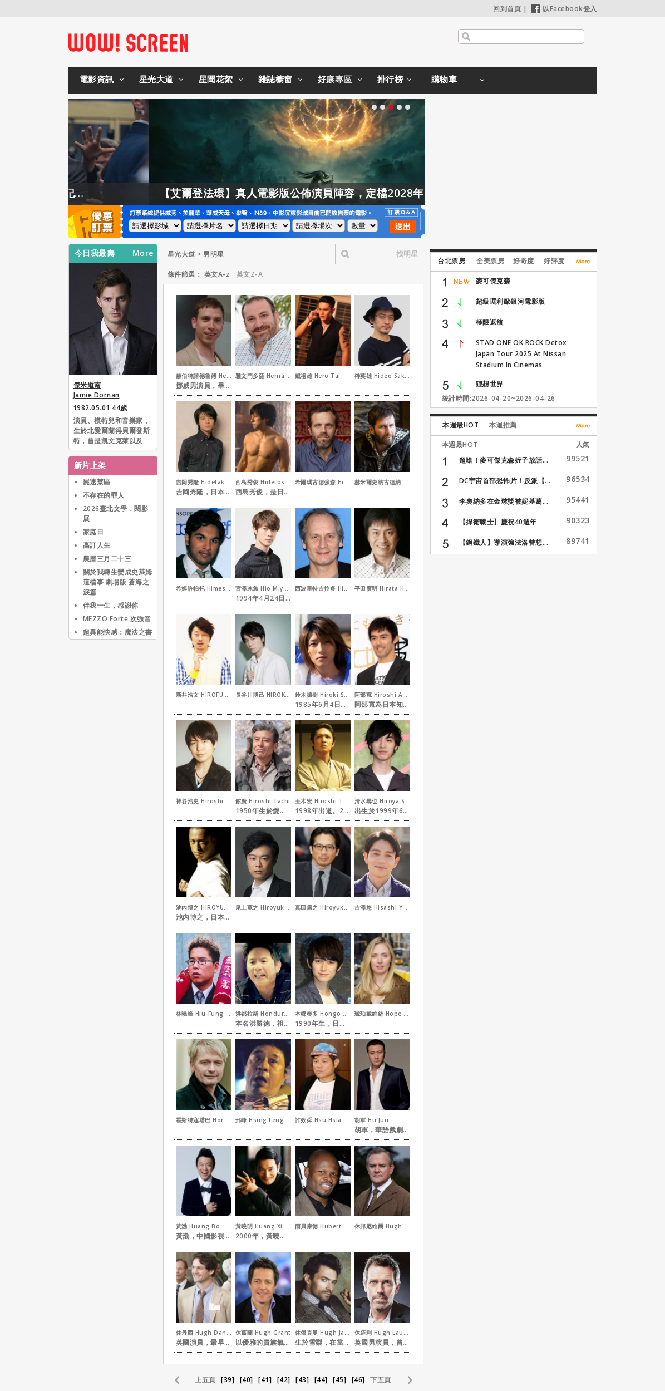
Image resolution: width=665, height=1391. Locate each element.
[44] (321, 1379)
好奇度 (523, 261)
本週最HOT (460, 425)
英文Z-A (250, 274)
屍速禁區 (97, 481)
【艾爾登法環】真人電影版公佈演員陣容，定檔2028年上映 (351, 193)
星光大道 (156, 79)
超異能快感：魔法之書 (117, 632)
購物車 (444, 79)
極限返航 (490, 322)
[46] (358, 1379)
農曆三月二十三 (107, 558)
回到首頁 (507, 8)
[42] (283, 1379)
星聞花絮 (216, 79)
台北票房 (451, 261)
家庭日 (93, 532)
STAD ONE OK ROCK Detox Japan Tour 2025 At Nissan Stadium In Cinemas (521, 354)
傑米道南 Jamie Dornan (96, 390)
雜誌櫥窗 (275, 79)
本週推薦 (503, 425)
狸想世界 (490, 384)
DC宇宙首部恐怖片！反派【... (505, 480)
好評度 (554, 261)
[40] (246, 1379)
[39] (227, 1379)
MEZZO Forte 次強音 (117, 618)
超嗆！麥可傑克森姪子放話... (504, 460)
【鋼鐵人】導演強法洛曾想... (504, 542)
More (143, 253)
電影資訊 (97, 79)
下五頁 (380, 1379)
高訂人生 (97, 545)
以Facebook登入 (564, 8)
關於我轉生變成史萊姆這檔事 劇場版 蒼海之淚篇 (117, 582)
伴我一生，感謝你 (111, 605)
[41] (265, 1379)
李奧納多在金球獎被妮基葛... (504, 501)
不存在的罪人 (104, 495)
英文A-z (217, 274)
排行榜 (390, 79)
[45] (339, 1379)
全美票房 (490, 261)
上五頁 (205, 1379)
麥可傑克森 (493, 281)
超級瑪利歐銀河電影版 (510, 301)
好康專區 (335, 79)
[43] (302, 1379)
